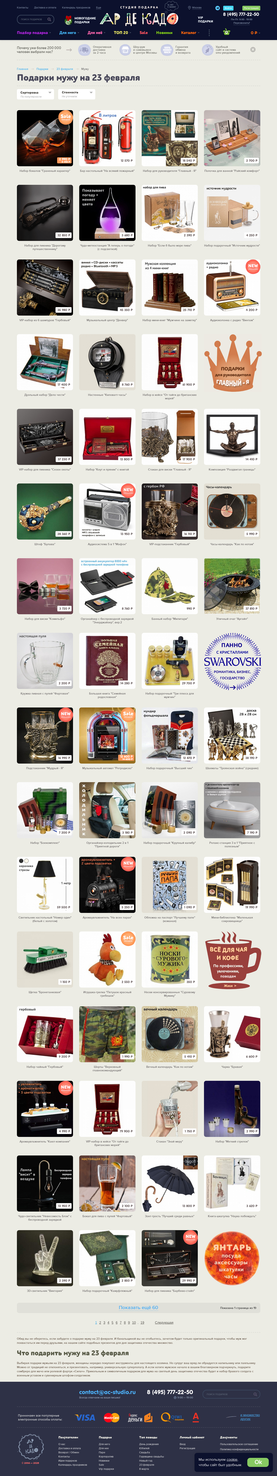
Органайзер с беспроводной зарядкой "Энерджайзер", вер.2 (107, 620)
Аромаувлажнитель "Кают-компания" (45, 1141)
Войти (228, 8)
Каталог (188, 32)
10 (134, 1322)
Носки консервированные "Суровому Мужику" (169, 994)
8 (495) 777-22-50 (241, 14)
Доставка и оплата (45, 7)
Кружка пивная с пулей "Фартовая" (45, 693)
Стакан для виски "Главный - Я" (169, 469)
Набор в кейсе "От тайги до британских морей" (170, 396)
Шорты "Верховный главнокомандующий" (107, 1068)
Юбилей (144, 1448)
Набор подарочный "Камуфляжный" (107, 1291)
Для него (67, 32)
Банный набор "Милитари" (170, 619)
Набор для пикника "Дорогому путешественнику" (45, 247)
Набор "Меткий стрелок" (232, 1141)
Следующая (164, 1322)
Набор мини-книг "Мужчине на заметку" (170, 320)
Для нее (104, 1448)
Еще (98, 7)
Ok (258, 1462)
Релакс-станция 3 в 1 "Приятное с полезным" (232, 844)
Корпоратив (106, 1456)
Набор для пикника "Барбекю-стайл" (170, 1291)
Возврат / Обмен (68, 1452)
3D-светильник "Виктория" (45, 1291)
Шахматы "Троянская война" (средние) (232, 768)
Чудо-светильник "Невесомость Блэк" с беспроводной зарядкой (45, 1218)
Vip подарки (106, 1469)
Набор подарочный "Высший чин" (169, 768)
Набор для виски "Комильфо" (45, 619)
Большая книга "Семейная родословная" (107, 695)
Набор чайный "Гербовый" (45, 1067)
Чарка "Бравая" (232, 1067)
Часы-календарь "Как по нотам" (232, 544)
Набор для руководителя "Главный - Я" (169, 171)
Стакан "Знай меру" (169, 1141)
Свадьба (144, 1452)
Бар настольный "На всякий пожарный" (107, 171)
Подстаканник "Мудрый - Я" (45, 768)
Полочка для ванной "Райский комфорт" (232, 171)
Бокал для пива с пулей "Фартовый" (107, 1216)
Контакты (22, 7)
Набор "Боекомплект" (45, 843)
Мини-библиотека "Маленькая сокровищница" (232, 919)
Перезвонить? (241, 23)
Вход (182, 1444)
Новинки (164, 32)
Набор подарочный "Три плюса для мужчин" (169, 695)
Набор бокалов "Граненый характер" (45, 171)
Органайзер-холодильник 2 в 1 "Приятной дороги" (107, 844)
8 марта (144, 1469)
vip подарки (205, 19)
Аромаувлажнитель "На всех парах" (107, 917)
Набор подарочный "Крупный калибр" (170, 843)
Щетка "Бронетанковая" (45, 992)
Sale (144, 32)
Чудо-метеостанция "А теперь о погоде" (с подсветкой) (107, 247)
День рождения (149, 1444)
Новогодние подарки (83, 20)
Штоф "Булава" (44, 544)
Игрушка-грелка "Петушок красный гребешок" (107, 994)
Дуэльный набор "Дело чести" (44, 395)
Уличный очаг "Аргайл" (232, 619)
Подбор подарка (32, 32)
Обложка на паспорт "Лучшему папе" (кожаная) (169, 919)
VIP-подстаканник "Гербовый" (169, 544)
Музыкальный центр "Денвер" (107, 320)
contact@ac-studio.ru (107, 1392)
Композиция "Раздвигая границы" (232, 469)
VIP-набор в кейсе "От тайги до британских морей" (107, 1143)
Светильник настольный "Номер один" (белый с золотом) (45, 919)
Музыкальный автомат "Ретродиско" (107, 768)
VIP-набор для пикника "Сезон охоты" (45, 469)
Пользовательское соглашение (239, 1444)
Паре (102, 1452)
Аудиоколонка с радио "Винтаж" (232, 320)
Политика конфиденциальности (239, 1449)
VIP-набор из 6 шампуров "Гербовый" (45, 320)
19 (142, 1322)
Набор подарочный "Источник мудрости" (232, 245)
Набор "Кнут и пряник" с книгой (107, 469)
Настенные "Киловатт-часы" (107, 395)
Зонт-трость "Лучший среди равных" (169, 1216)
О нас (61, 1444)
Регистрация (251, 8)
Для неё (95, 32)
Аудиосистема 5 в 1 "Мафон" (107, 544)
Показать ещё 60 (138, 1308)
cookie (232, 1459)
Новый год (145, 1460)
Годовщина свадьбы (151, 1456)
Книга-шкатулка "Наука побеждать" (232, 1216)
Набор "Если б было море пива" (169, 245)
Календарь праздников (76, 7)
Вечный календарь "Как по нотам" (169, 1067)
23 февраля (146, 1465)
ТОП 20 (121, 32)
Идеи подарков (67, 1460)
